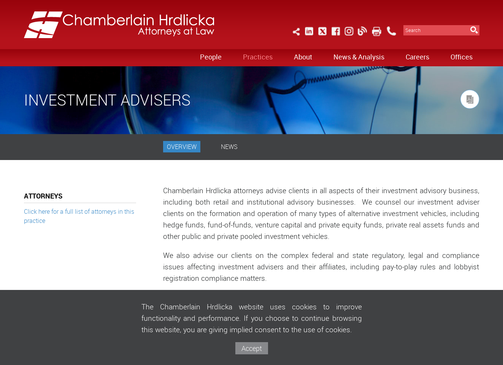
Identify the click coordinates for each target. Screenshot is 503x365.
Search (412, 30)
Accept (251, 348)
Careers (417, 56)
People (211, 56)
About (303, 56)
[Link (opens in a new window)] (309, 35)
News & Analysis (358, 56)
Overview (182, 146)
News (229, 146)
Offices (462, 56)
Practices (258, 56)
